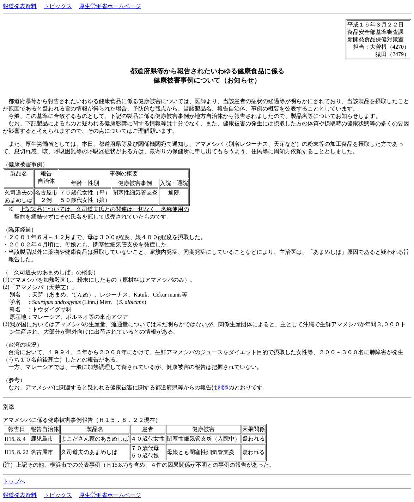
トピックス (58, 6)
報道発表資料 (20, 6)
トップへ (14, 481)
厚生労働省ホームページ (110, 6)
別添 (223, 387)
